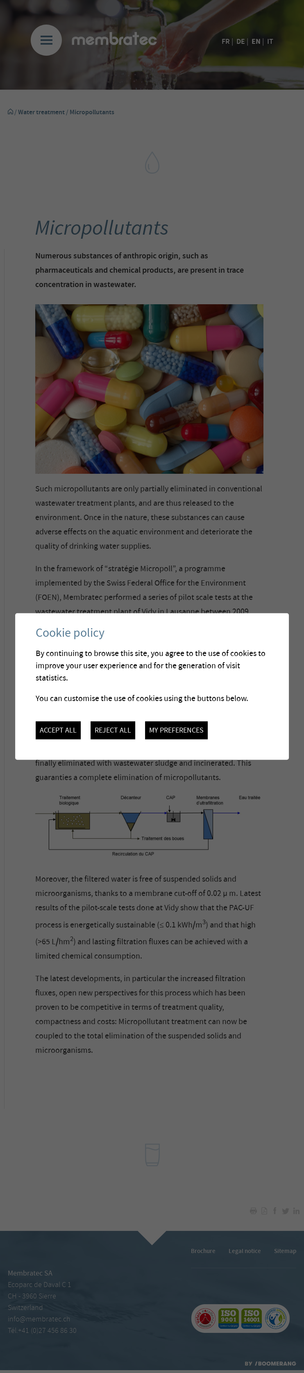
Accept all (58, 730)
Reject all (113, 730)
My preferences (176, 730)
